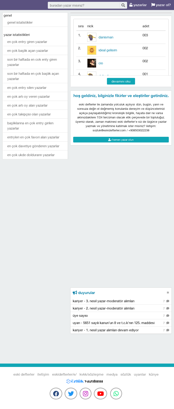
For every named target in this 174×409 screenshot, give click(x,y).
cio (101, 63)
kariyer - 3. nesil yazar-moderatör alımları (121, 301)
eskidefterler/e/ (64, 374)
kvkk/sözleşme (92, 374)
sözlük (126, 374)
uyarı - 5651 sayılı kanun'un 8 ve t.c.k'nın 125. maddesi (121, 323)
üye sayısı (121, 315)
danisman (106, 37)
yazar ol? (161, 5)
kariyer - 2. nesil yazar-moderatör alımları (121, 308)
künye (154, 374)
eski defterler (25, 5)
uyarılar (140, 374)
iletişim (43, 374)
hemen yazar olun (121, 139)
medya (112, 374)
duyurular (84, 292)
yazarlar (138, 5)
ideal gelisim (108, 50)
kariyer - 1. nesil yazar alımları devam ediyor (121, 330)
